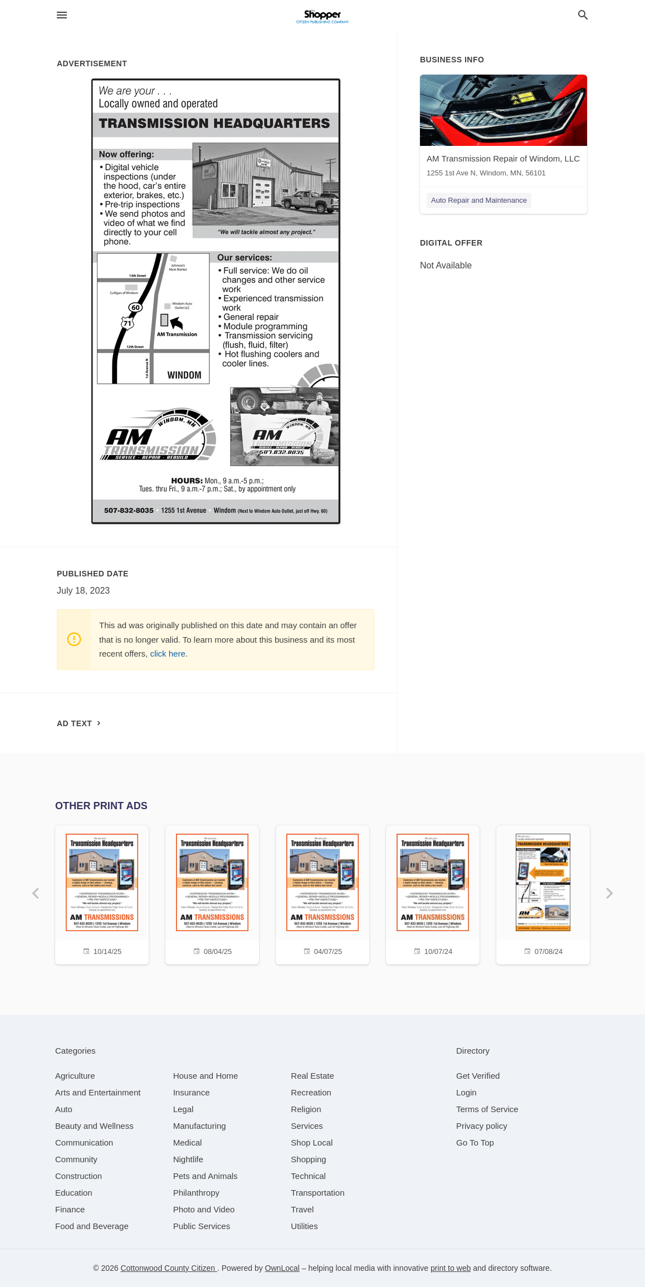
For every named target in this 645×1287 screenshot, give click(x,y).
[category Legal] (183, 1109)
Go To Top (475, 1142)
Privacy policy (481, 1126)
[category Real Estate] (312, 1075)
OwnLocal (282, 1268)
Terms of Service (487, 1109)
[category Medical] (187, 1142)
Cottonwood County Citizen (168, 1268)
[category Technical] (308, 1176)
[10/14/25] (102, 893)
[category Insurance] (191, 1092)
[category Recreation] (311, 1092)
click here (167, 653)
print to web (451, 1268)
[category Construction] (78, 1176)
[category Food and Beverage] (92, 1226)
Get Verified (478, 1075)
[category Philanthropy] (196, 1192)
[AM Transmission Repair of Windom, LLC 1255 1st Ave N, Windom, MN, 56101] (503, 128)
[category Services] (307, 1126)
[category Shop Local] (312, 1142)
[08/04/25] (212, 893)
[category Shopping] (308, 1159)
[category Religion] (306, 1109)
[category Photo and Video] (204, 1209)
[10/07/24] (433, 893)
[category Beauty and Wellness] (94, 1126)
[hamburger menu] (62, 15)
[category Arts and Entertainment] (97, 1092)
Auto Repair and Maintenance (479, 200)
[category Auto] (63, 1109)
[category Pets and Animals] (205, 1176)
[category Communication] (84, 1142)
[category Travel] (302, 1209)
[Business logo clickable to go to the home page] (322, 16)
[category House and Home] (205, 1075)
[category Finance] (70, 1209)
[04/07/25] (322, 893)
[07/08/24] (543, 893)
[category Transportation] (317, 1192)
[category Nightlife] (188, 1159)
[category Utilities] (304, 1226)
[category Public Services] (202, 1226)
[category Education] (73, 1192)
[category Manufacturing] (199, 1126)
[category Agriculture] (75, 1075)
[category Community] (76, 1159)
